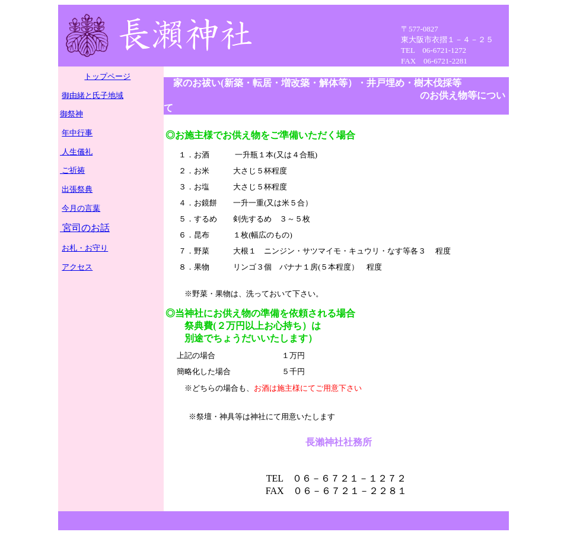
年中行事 (77, 132)
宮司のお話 (85, 228)
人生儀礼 (76, 151)
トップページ (107, 76)
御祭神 (71, 113)
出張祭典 (77, 189)
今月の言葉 (81, 208)
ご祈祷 (72, 170)
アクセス (77, 266)
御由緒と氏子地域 (92, 95)
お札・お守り (85, 247)
